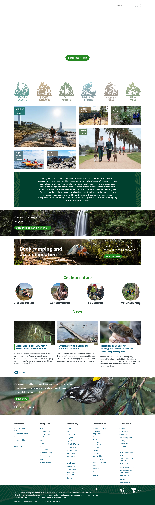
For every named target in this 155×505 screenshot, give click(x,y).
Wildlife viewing (46, 462)
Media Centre (124, 464)
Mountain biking (46, 453)
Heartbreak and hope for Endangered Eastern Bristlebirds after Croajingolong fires (117, 348)
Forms (121, 455)
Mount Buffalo (72, 469)
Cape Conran (71, 441)
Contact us (123, 434)
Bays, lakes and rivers (19, 429)
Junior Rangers (45, 450)
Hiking (42, 443)
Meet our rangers (99, 462)
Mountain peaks (19, 437)
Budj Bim (70, 438)
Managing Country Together (126, 459)
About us (122, 428)
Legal (78, 489)
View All (22, 372)
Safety (95, 465)
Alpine (69, 428)
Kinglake (70, 460)
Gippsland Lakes (73, 450)
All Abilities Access (100, 428)
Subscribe (21, 398)
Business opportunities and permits (99, 444)
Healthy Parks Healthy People (124, 442)
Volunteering (97, 475)
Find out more (77, 58)
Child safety (123, 431)
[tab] (22, 93)
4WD (41, 428)
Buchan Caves (72, 434)
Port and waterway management (126, 471)
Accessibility (26, 489)
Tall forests (17, 443)
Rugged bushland (20, 440)
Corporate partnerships (97, 455)
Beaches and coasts (21, 434)
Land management (126, 452)
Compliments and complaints (44, 489)
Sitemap (93, 489)
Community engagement (97, 432)
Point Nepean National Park (71, 473)
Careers (96, 450)
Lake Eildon (71, 463)
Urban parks (18, 446)
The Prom (70, 478)
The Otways (71, 457)
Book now (113, 256)
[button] (136, 5)
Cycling (42, 440)
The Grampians (72, 453)
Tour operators (98, 472)
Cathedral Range (73, 444)
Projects (122, 479)
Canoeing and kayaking (45, 435)
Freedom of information (65, 489)
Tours (42, 459)
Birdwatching (45, 431)
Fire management (125, 438)
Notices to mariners (126, 467)
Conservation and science (99, 438)
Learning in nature (100, 459)
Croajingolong (72, 447)
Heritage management (124, 447)
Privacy (16, 403)
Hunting (43, 446)
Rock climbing (45, 456)
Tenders (96, 469)
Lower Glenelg (72, 466)
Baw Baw (70, 431)
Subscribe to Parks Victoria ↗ (32, 227)
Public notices (124, 482)
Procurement (124, 476)
